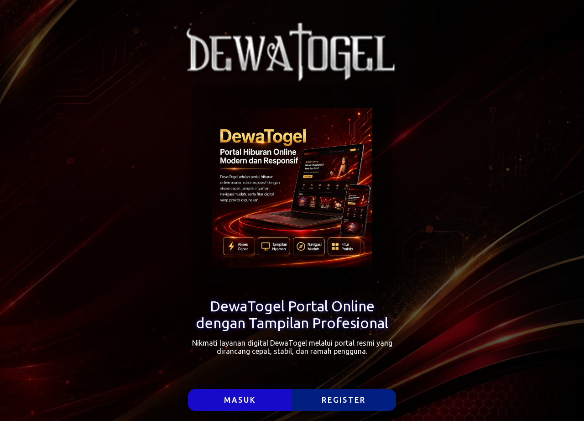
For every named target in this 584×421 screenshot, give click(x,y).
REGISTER (344, 400)
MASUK (240, 400)
